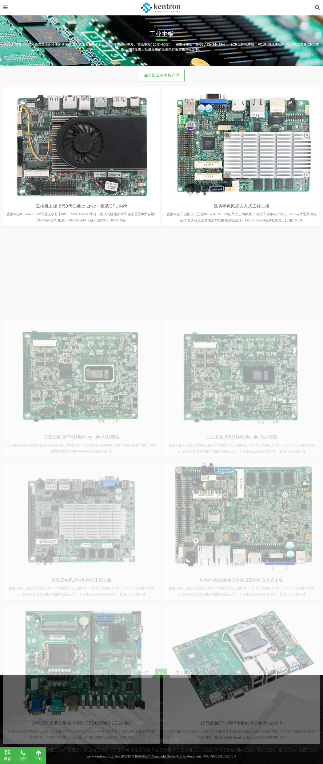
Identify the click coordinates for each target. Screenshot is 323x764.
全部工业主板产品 (162, 75)
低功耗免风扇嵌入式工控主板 (241, 206)
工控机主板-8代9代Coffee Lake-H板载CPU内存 (81, 206)
